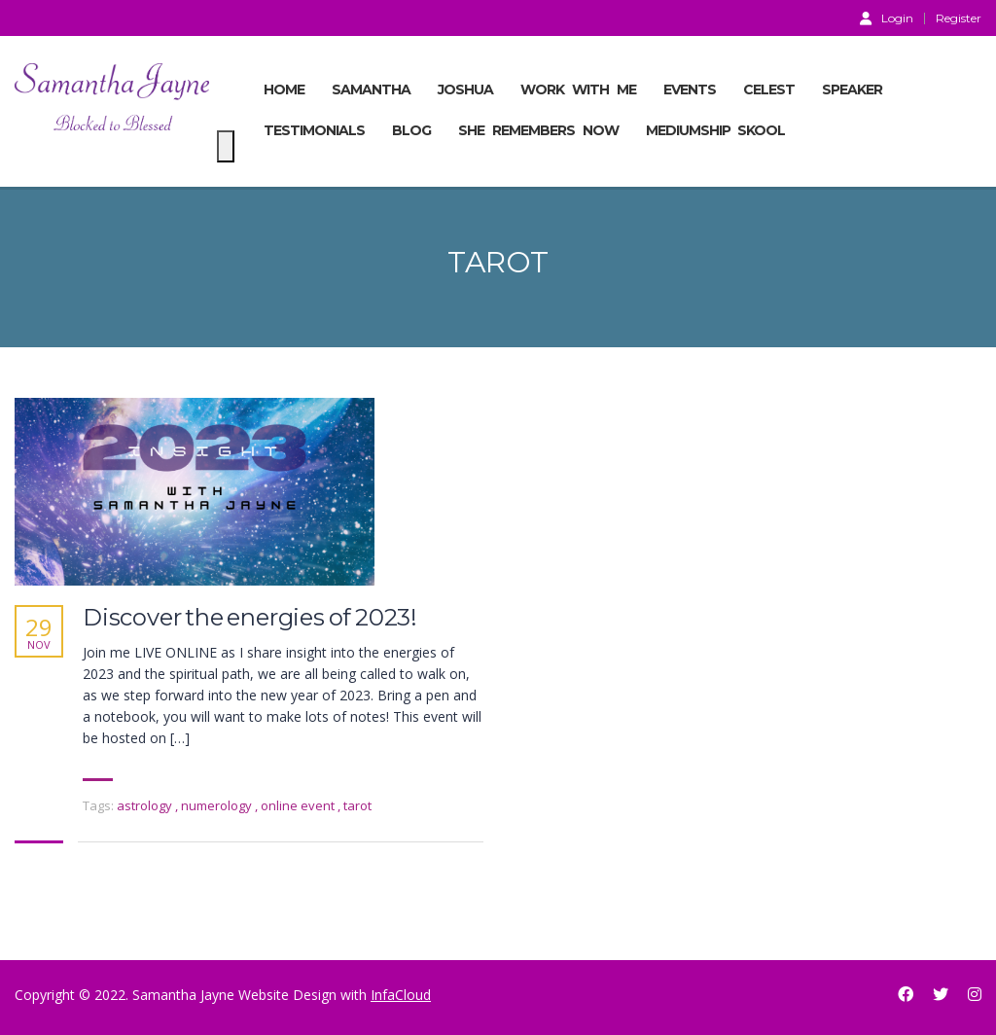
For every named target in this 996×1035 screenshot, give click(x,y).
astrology (146, 805)
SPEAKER (852, 89)
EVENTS (689, 89)
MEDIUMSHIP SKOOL (716, 130)
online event (299, 805)
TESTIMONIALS (314, 130)
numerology (218, 805)
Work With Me (578, 89)
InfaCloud (401, 994)
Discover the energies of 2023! (250, 617)
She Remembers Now (538, 130)
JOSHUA (465, 89)
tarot (357, 805)
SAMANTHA (371, 89)
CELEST (769, 89)
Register (958, 18)
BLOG (411, 130)
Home (284, 89)
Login (886, 17)
